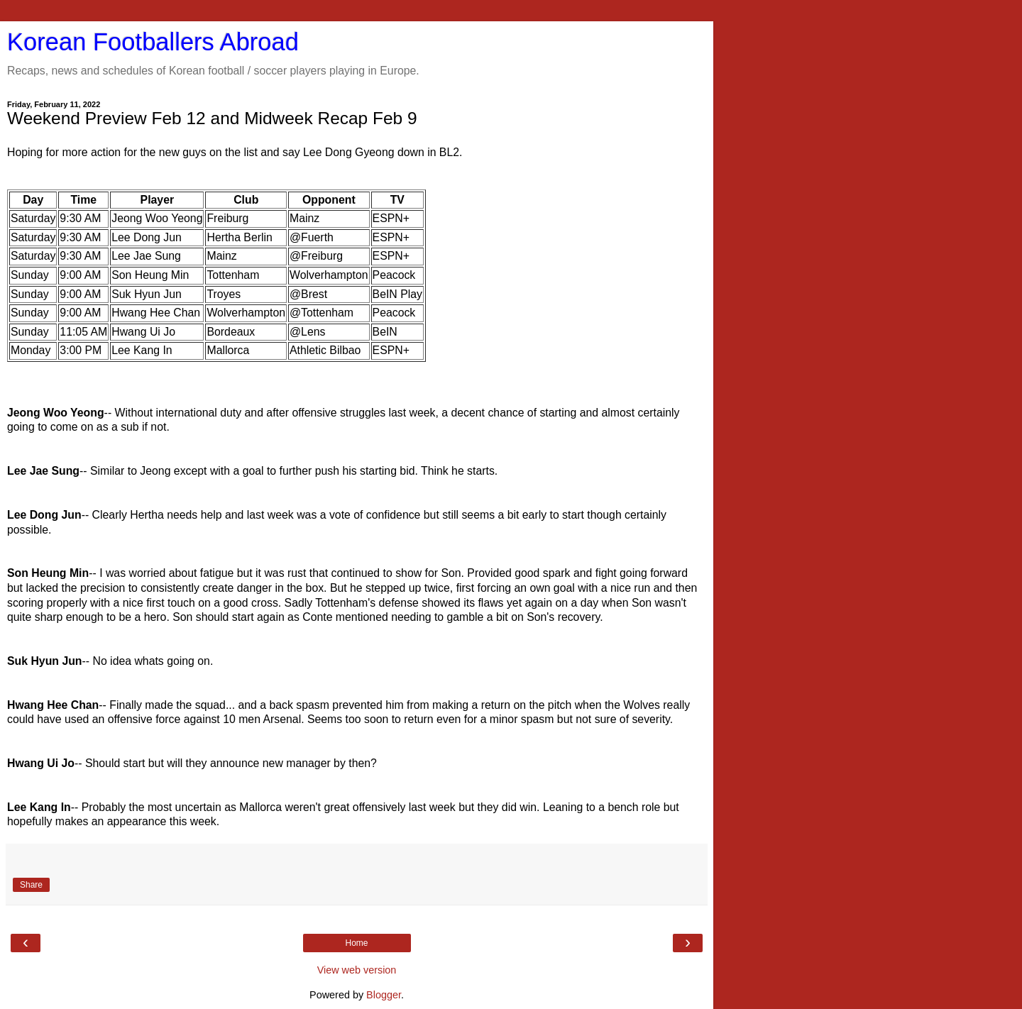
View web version (357, 970)
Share (31, 885)
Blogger (383, 994)
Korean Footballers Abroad (153, 41)
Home (356, 943)
